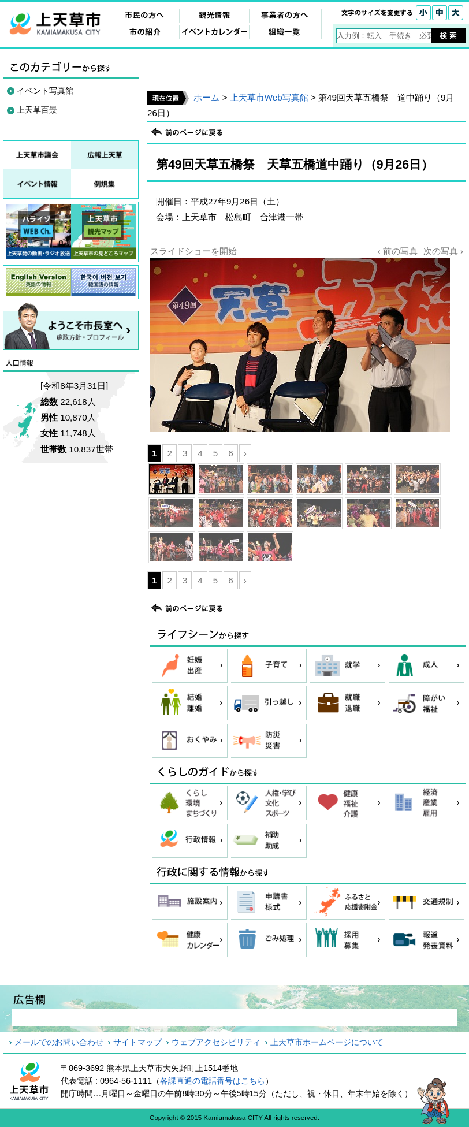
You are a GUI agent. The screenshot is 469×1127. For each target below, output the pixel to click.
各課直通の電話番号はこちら (212, 1080)
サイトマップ (137, 1042)
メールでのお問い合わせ (58, 1042)
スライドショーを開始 (193, 251)
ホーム (206, 97)
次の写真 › (443, 251)
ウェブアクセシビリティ (216, 1042)
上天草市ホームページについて (327, 1042)
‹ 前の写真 (397, 251)
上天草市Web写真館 (269, 97)
